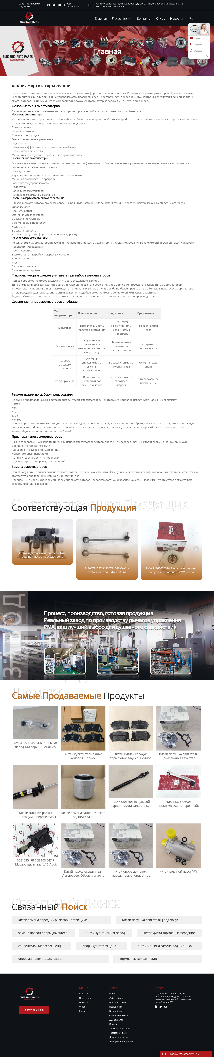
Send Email (197, 38)
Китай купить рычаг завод (105, 933)
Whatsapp (196, 50)
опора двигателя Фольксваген (40, 959)
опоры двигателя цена (99, 946)
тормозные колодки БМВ (138, 959)
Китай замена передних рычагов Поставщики (52, 920)
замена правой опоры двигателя (42, 933)
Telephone (196, 44)
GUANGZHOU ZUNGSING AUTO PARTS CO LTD (90, 427)
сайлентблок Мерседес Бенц (39, 946)
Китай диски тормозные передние (169, 933)
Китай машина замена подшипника (165, 946)
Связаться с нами (34, 1010)
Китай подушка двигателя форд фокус (150, 920)
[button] (196, 549)
